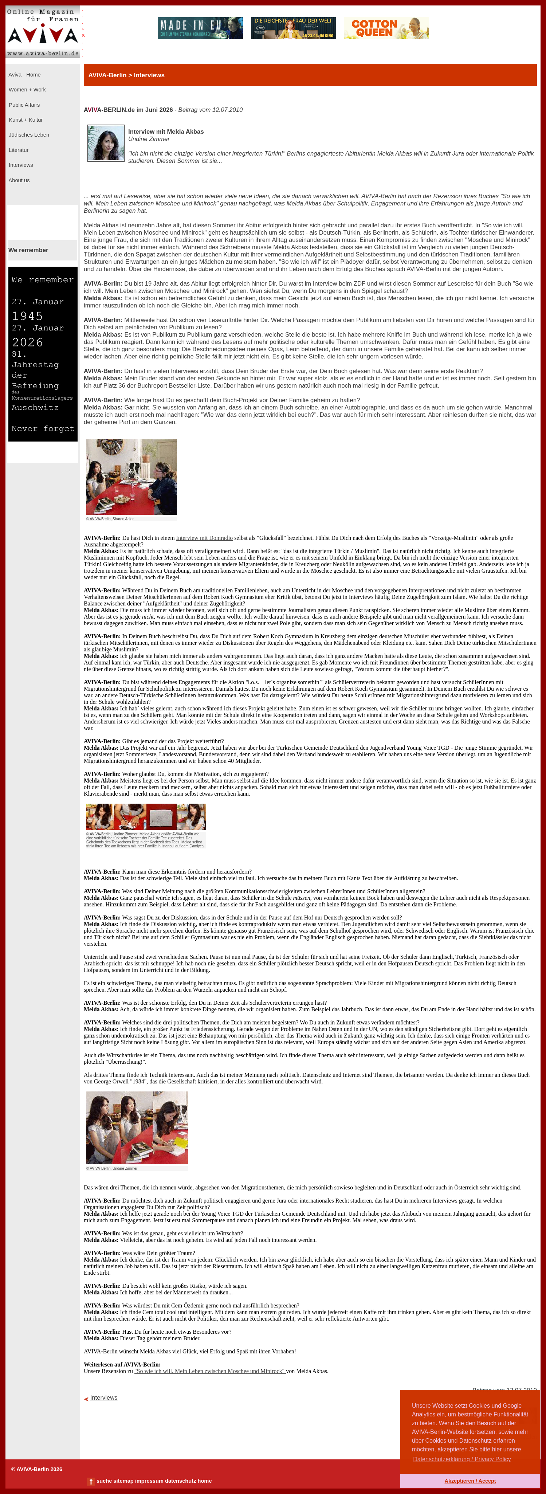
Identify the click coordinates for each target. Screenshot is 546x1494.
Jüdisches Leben (28, 135)
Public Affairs (23, 105)
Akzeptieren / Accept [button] (470, 1481)
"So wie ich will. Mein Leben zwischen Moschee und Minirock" (210, 1371)
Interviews (20, 165)
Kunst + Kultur (25, 120)
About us (18, 180)
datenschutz (180, 1481)
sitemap (123, 1481)
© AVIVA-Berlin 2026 (36, 1469)
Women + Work (26, 90)
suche (104, 1481)
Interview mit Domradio (204, 538)
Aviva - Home (24, 75)
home (204, 1481)
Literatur (17, 150)
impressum (149, 1481)
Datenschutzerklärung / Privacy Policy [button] (462, 1459)
